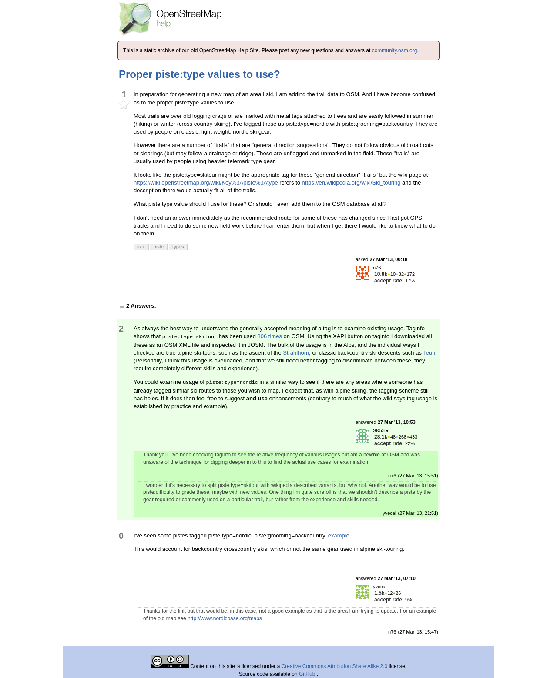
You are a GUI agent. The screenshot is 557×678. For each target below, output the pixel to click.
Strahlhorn (296, 352)
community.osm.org (394, 50)
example (338, 535)
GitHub (308, 674)
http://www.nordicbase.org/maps (225, 618)
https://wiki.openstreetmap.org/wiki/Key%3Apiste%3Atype (206, 182)
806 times (270, 336)
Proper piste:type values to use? (199, 74)
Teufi (429, 352)
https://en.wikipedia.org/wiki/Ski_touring (351, 182)
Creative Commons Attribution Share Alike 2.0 (334, 666)
